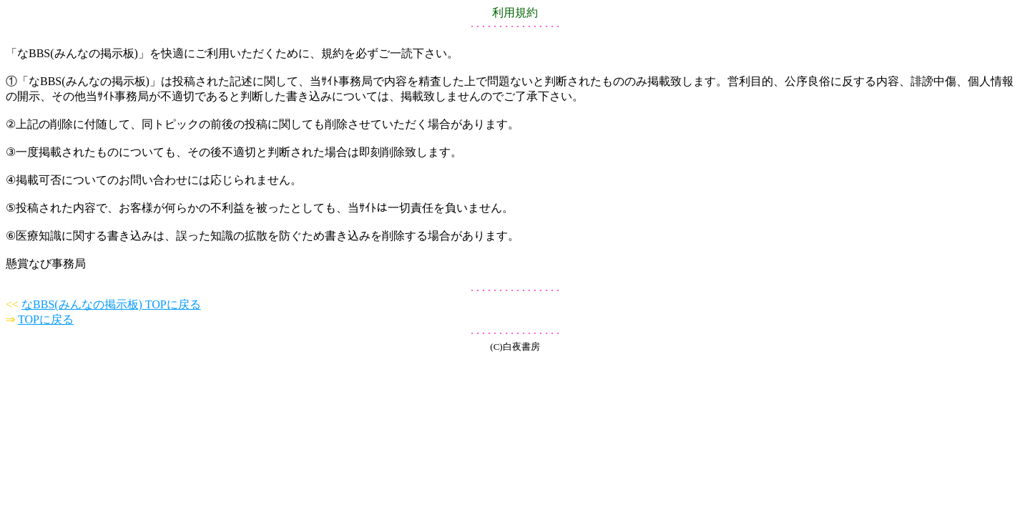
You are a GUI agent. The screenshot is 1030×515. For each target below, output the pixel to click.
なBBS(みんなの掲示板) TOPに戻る (111, 304)
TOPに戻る (46, 319)
